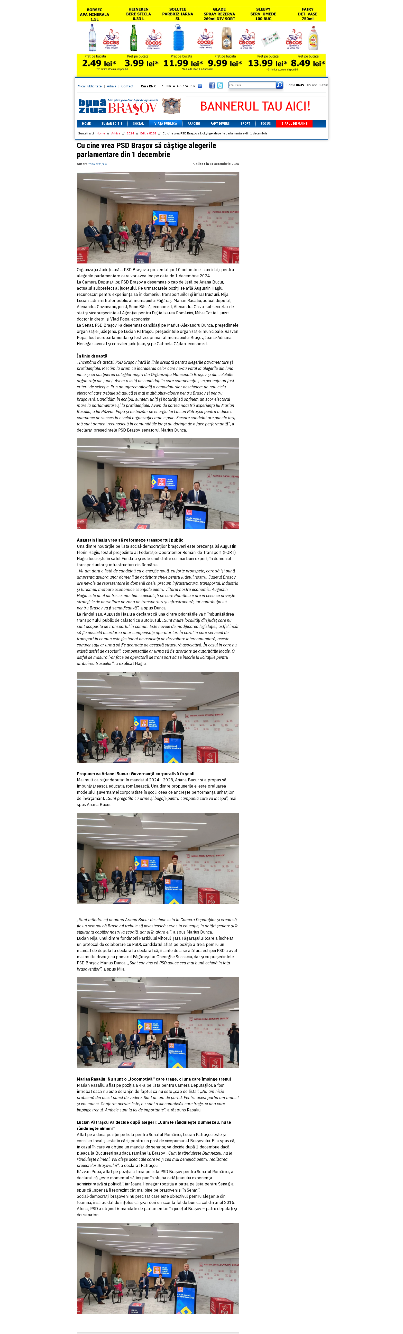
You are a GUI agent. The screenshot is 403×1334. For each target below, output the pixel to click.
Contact (127, 86)
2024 (130, 133)
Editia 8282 (148, 133)
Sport (245, 123)
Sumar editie (111, 123)
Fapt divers (220, 123)
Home (86, 123)
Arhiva (111, 86)
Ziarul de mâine (294, 123)
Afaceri (194, 123)
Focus (266, 123)
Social (138, 123)
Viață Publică (165, 123)
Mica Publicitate (90, 86)
